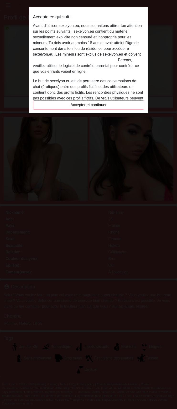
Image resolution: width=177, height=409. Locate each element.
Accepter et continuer (88, 105)
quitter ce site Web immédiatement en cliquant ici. (75, 60)
